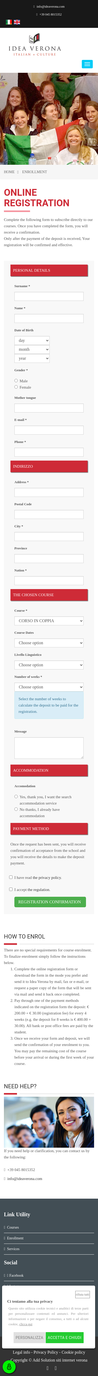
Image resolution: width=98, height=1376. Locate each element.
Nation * (20, 570)
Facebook (15, 1275)
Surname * (22, 286)
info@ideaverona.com (49, 6)
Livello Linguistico (28, 655)
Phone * (20, 442)
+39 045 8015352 (49, 14)
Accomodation (24, 786)
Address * (21, 482)
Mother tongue (25, 398)
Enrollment (15, 1238)
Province (20, 548)
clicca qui (25, 1324)
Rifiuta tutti (82, 1294)
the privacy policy (47, 877)
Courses (13, 1227)
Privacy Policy (46, 1352)
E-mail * (20, 420)
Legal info (21, 1352)
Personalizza (29, 1337)
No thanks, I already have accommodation (40, 812)
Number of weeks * (28, 677)
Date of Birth (23, 330)
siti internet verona (71, 1360)
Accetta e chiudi (65, 1337)
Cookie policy (73, 1352)
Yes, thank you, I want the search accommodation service (45, 800)
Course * (20, 610)
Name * (19, 308)
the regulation (38, 890)
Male (24, 381)
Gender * (21, 370)
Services (13, 1249)
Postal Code (23, 504)
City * (18, 526)
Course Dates (24, 633)
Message (20, 731)
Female (25, 387)
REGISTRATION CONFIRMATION (50, 902)
